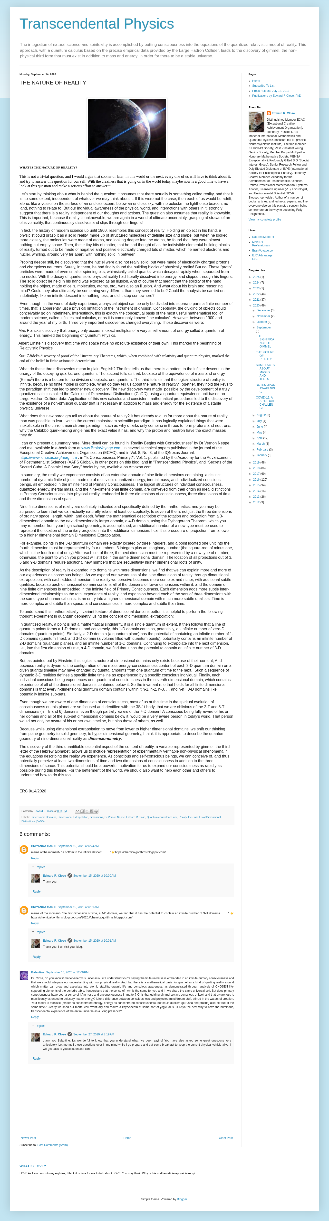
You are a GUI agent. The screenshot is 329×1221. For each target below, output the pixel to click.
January (262, 455)
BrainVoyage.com (263, 250)
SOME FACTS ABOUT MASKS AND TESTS (265, 372)
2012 (257, 502)
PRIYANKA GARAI (43, 846)
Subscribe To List (263, 85)
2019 (257, 462)
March (261, 443)
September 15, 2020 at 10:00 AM (94, 875)
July (260, 421)
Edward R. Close (54, 875)
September (264, 327)
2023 (257, 288)
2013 (257, 496)
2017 (257, 473)
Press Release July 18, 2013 (271, 91)
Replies (40, 867)
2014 (257, 491)
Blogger (182, 1199)
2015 (257, 485)
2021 (257, 299)
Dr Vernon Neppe (115, 817)
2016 (257, 479)
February (263, 449)
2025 (257, 277)
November (264, 316)
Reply (35, 858)
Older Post (226, 1138)
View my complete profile (265, 219)
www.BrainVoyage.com (101, 448)
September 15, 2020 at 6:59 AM (78, 907)
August (262, 415)
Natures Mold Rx (263, 237)
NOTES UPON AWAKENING (265, 388)
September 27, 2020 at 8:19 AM (93, 1034)
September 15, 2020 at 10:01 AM (94, 940)
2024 (257, 282)
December (264, 310)
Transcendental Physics (96, 23)
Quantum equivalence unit (162, 817)
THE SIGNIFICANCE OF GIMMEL (265, 341)
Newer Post (28, 1138)
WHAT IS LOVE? (32, 1166)
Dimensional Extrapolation (73, 817)
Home (127, 1138)
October (262, 322)
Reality (183, 817)
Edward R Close (135, 817)
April (260, 438)
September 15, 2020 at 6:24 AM (78, 846)
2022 (257, 294)
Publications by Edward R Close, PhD (276, 95)
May (260, 432)
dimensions (96, 817)
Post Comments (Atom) (52, 1145)
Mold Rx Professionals (261, 243)
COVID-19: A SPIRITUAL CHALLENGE (265, 403)
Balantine (37, 972)
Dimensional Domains (43, 817)
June (260, 426)
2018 (257, 468)
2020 (257, 305)
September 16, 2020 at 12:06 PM (67, 972)
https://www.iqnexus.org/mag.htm (48, 457)
